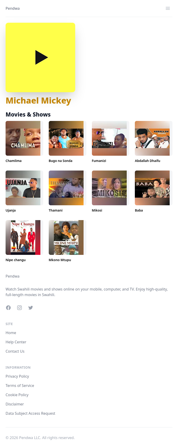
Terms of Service (20, 385)
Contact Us (15, 351)
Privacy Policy (17, 376)
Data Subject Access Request (30, 413)
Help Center (16, 342)
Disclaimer (15, 404)
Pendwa (13, 8)
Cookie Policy (17, 394)
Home (11, 332)
